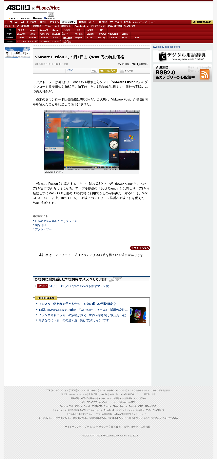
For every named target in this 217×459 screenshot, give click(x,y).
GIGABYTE (55, 34)
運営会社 (116, 426)
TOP (48, 390)
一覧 (94, 70)
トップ (8, 22)
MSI (79, 30)
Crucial (90, 34)
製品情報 (40, 225)
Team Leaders (110, 410)
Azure (56, 38)
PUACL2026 (129, 26)
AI (16, 22)
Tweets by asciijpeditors (166, 46)
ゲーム (152, 22)
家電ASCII (37, 26)
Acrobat (33, 38)
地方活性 (118, 26)
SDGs (110, 26)
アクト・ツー (43, 229)
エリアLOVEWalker (62, 418)
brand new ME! (128, 402)
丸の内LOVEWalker (152, 418)
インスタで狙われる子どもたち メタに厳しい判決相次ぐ (77, 303)
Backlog (102, 38)
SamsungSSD (65, 33)
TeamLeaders (81, 26)
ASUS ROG (44, 34)
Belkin (125, 34)
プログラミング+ (98, 26)
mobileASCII (119, 414)
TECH (43, 22)
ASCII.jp (18, 7)
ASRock (78, 34)
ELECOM (21, 34)
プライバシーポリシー (96, 426)
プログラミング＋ (126, 410)
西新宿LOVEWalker (99, 418)
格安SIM (25, 26)
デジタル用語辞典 (104, 414)
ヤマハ (125, 38)
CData (90, 38)
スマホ (127, 22)
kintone (44, 38)
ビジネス (31, 22)
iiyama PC (103, 394)
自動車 (82, 22)
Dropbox (78, 38)
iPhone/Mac (46, 7)
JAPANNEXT (44, 41)
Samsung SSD (66, 406)
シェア (70, 69)
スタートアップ (139, 22)
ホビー (92, 22)
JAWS (21, 38)
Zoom (136, 38)
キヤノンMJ (33, 41)
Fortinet (113, 38)
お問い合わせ (131, 426)
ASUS (90, 30)
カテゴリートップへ (137, 248)
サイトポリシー (73, 426)
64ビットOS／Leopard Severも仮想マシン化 (79, 286)
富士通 (21, 30)
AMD (32, 34)
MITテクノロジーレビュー (137, 414)
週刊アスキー (67, 26)
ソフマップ (56, 41)
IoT (22, 22)
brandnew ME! (67, 41)
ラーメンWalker (45, 418)
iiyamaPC (44, 30)
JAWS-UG (84, 398)
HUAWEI (102, 34)
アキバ (118, 22)
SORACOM (97, 406)
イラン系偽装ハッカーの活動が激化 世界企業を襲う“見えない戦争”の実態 (89, 315)
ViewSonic (113, 34)
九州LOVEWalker (134, 418)
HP (101, 30)
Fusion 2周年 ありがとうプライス (56, 221)
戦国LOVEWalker (170, 418)
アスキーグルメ (52, 26)
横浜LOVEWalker (80, 418)
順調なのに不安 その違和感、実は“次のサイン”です (74, 320)
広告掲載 (145, 426)
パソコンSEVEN (67, 29)
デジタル (54, 22)
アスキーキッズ (12, 26)
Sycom (55, 30)
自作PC (103, 22)
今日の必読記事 (74, 414)
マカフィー (21, 41)
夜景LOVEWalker (117, 418)
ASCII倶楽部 (202, 22)
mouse (33, 30)
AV (111, 22)
